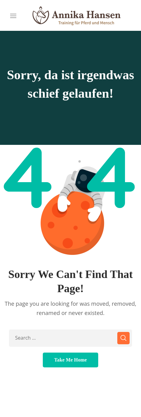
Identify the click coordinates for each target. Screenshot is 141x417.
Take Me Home (70, 359)
